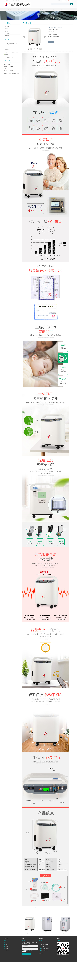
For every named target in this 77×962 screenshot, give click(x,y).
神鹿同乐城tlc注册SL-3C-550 (64, 933)
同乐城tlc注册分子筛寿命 (9, 57)
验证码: (23, 947)
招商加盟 (52, 9)
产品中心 (30, 9)
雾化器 (6, 31)
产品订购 (51, 41)
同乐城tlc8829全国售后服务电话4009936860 (11, 44)
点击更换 (30, 950)
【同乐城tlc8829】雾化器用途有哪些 (12, 52)
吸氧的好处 (7, 54)
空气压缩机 (7, 33)
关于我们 (20, 9)
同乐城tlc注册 (7, 26)
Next (45, 37)
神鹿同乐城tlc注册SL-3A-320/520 (30, 933)
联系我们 (62, 9)
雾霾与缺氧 (7, 49)
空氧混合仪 (7, 35)
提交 (26, 953)
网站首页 (9, 9)
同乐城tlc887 (7, 28)
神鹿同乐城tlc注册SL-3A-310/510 (36, 907)
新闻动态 (41, 9)
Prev (24, 37)
